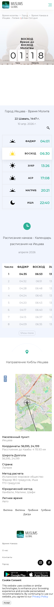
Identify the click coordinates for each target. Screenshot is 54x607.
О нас (5, 550)
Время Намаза (9, 543)
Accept (7, 603)
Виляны (20, 510)
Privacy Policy (40, 596)
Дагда (27, 514)
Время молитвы (10, 15)
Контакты (7, 557)
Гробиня (33, 510)
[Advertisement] (27, 85)
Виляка (7, 510)
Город (25, 15)
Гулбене (46, 510)
